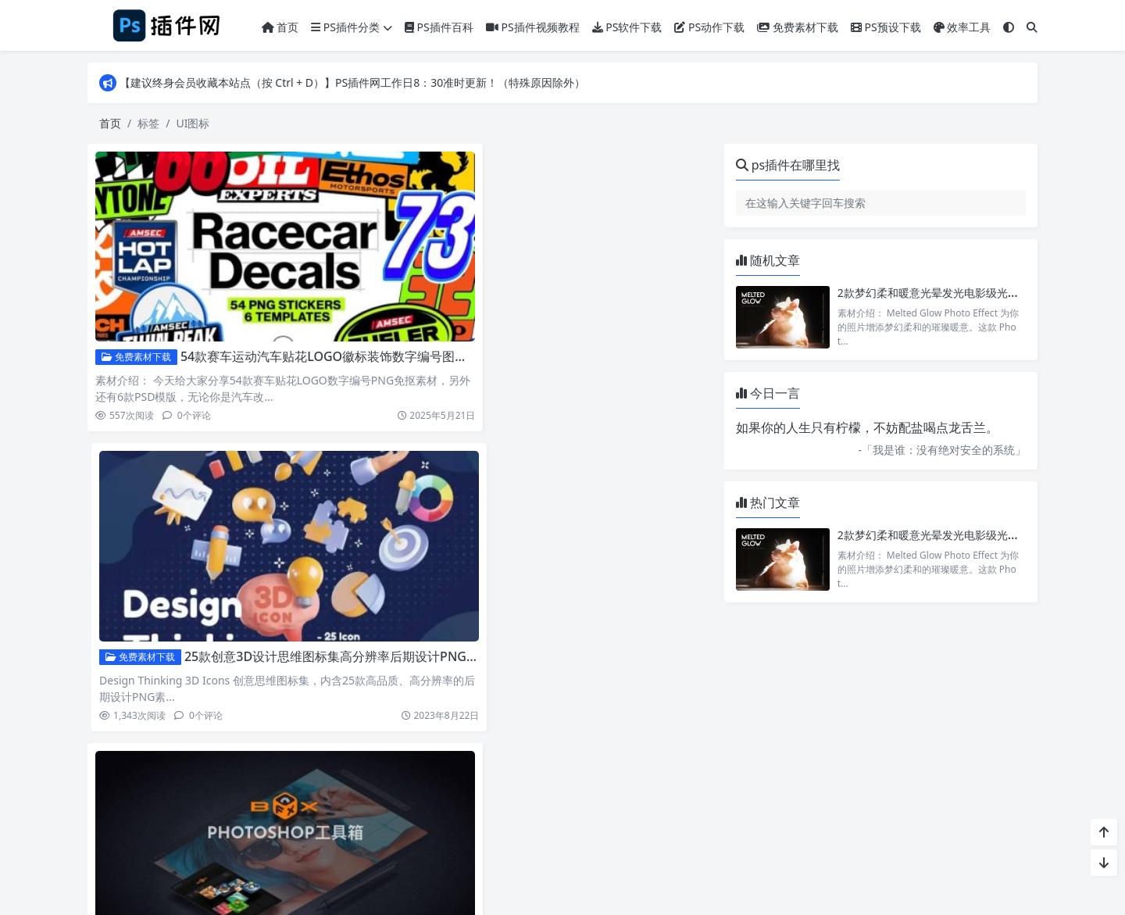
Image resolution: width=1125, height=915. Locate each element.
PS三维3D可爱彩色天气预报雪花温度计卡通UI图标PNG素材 (666, 568)
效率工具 (962, 27)
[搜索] (1032, 27)
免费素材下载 (797, 27)
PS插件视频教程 (533, 27)
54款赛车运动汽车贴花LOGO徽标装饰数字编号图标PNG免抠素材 (362, 312)
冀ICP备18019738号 (667, 838)
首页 (280, 27)
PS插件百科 (439, 27)
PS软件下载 (627, 27)
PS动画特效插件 (142, 569)
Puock (591, 884)
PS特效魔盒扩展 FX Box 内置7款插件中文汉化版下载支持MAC (364, 568)
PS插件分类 (351, 27)
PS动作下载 (709, 27)
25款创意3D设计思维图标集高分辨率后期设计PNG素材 (652, 312)
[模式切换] (1008, 27)
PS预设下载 (886, 27)
